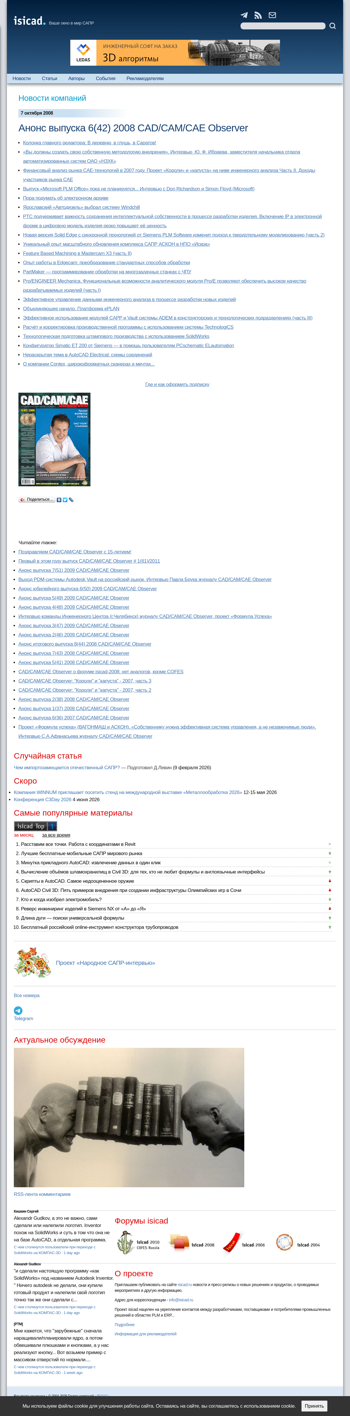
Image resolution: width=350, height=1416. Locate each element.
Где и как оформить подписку (177, 384)
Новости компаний (52, 98)
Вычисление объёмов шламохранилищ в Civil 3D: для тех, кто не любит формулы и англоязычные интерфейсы (143, 872)
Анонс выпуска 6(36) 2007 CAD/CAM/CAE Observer (73, 718)
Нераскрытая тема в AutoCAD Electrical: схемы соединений (87, 355)
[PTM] (18, 1324)
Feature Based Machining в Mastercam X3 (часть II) (77, 253)
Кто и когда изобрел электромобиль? (61, 899)
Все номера (26, 995)
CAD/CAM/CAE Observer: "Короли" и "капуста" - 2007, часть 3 (84, 681)
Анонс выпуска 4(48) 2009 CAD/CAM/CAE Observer (73, 607)
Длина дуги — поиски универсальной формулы (72, 918)
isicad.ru (185, 1284)
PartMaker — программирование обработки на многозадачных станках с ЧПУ (107, 272)
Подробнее (125, 1324)
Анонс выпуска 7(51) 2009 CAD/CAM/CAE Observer (73, 570)
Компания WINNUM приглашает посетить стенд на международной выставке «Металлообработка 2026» (128, 792)
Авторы (76, 78)
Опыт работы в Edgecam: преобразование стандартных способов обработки (106, 262)
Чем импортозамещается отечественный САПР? (67, 767)
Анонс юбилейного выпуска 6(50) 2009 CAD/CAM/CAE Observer (87, 588)
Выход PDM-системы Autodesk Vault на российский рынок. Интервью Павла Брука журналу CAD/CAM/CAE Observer (145, 579)
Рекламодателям (145, 78)
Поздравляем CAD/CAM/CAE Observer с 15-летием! (74, 552)
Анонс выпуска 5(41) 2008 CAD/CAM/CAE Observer (73, 662)
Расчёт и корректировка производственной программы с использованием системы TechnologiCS (128, 327)
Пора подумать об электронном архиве (65, 198)
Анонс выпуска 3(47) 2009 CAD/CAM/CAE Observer (73, 625)
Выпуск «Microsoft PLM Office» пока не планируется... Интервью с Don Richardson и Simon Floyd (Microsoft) (138, 189)
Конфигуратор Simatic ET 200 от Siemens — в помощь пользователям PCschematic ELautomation (128, 345)
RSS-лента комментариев (42, 1194)
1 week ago (73, 1372)
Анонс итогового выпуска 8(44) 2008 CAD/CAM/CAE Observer (84, 644)
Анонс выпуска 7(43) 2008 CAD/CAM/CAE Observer (73, 653)
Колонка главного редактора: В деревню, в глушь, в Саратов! (89, 142)
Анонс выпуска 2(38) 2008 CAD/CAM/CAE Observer (73, 699)
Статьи (49, 78)
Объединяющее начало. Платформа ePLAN (71, 308)
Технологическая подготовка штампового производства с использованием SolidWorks (116, 336)
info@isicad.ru (181, 1300)
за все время (56, 835)
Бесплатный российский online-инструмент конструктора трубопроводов (99, 927)
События (106, 78)
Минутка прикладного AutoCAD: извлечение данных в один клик (90, 862)
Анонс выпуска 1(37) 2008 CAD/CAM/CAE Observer (73, 708)
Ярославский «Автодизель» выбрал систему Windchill (81, 207)
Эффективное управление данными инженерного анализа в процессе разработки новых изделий (129, 299)
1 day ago (72, 1253)
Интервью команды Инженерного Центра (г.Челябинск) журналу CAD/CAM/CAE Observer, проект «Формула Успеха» (145, 616)
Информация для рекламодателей (145, 1334)
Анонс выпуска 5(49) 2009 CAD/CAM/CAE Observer (73, 598)
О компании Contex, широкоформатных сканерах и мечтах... (89, 364)
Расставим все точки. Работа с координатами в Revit (78, 844)
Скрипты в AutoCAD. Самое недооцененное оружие (77, 881)
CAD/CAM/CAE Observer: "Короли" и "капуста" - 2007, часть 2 (84, 690)
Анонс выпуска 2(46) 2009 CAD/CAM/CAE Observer (73, 635)
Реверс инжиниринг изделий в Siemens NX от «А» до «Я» (83, 909)
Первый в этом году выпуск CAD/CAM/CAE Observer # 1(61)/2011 (89, 561)
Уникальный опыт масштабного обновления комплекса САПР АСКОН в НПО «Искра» (116, 244)
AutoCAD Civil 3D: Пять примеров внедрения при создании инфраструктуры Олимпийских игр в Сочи (131, 890)
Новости (21, 78)
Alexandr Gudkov (27, 1264)
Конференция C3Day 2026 (42, 799)
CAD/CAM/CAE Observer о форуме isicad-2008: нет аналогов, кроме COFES (100, 671)
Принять (314, 1406)
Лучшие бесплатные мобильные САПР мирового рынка (81, 853)
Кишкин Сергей (26, 1211)
